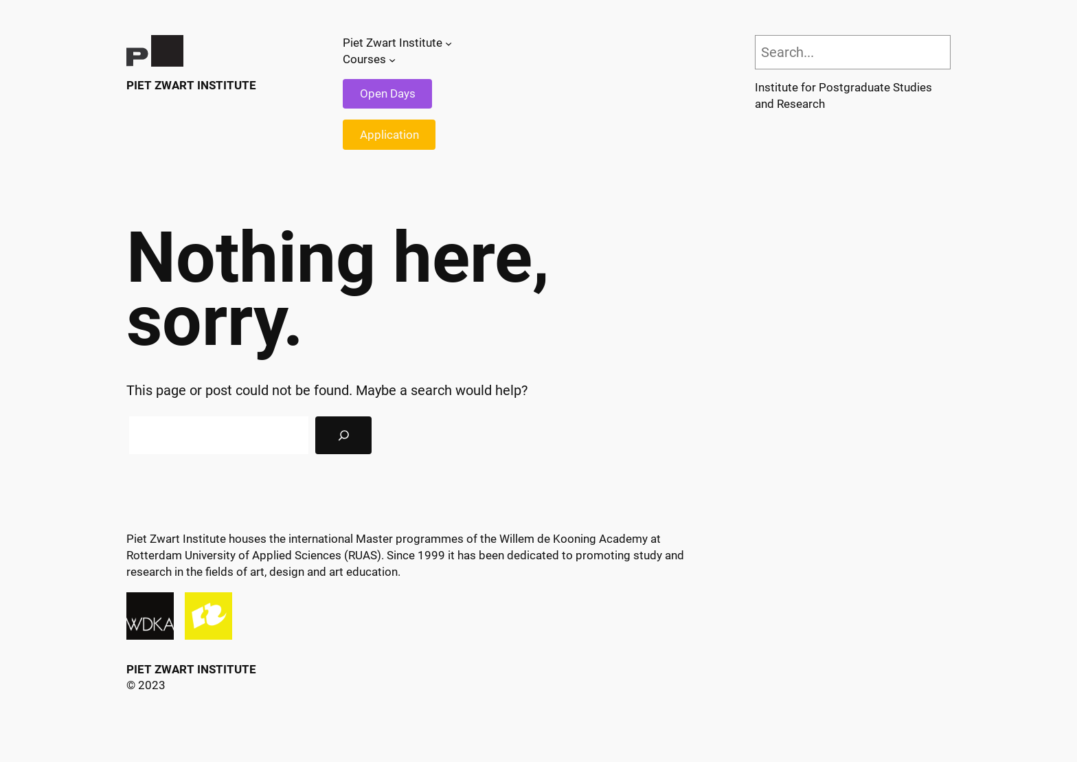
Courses (364, 59)
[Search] (343, 435)
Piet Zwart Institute (191, 85)
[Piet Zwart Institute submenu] (448, 43)
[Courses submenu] (392, 59)
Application (389, 135)
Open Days (388, 93)
